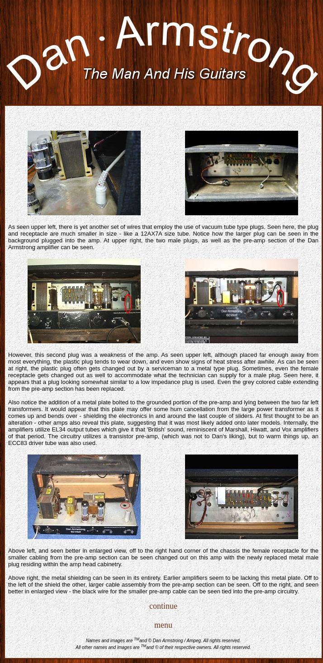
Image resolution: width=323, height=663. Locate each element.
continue (163, 606)
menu (163, 625)
